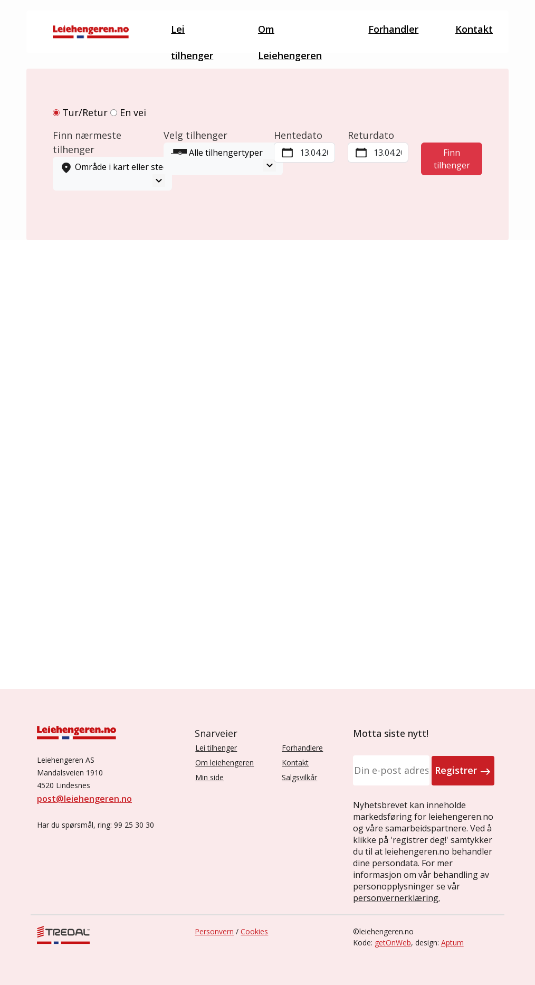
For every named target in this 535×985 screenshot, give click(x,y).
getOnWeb (393, 942)
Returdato (371, 135)
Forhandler (397, 25)
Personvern (214, 931)
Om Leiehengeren (290, 38)
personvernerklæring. (396, 898)
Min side (209, 777)
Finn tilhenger (452, 159)
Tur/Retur (80, 112)
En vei (128, 112)
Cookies (254, 931)
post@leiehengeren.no (84, 798)
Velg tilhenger (195, 135)
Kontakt (474, 29)
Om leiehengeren (224, 762)
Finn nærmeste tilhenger (87, 142)
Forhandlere (302, 748)
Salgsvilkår (299, 777)
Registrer (463, 771)
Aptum (452, 942)
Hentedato (298, 135)
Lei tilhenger (186, 34)
